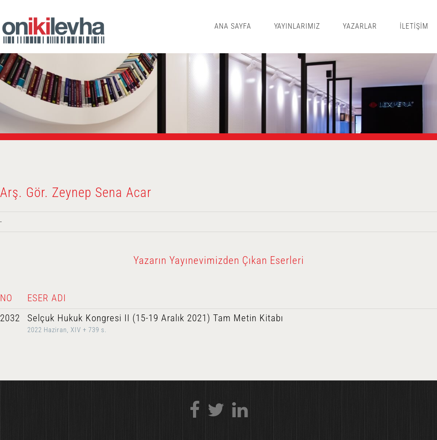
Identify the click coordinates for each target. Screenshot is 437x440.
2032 (10, 318)
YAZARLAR (360, 26)
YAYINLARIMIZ (297, 26)
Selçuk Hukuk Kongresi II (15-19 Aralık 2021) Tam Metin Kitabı (155, 318)
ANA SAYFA (232, 26)
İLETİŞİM (414, 26)
